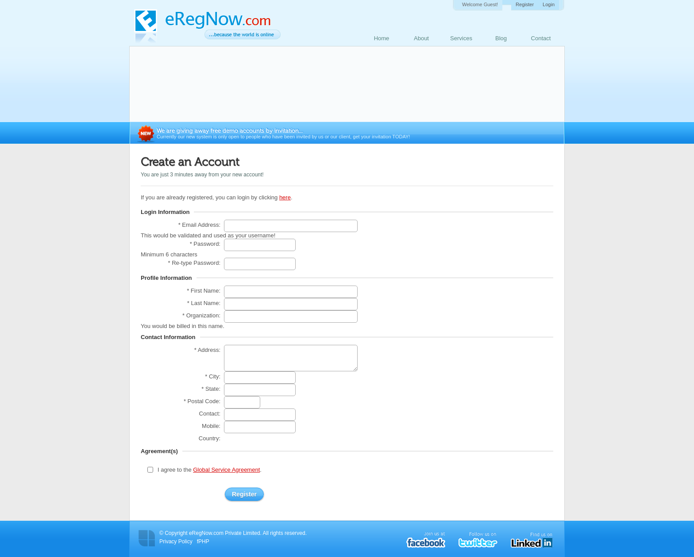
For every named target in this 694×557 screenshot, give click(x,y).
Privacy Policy (176, 541)
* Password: (205, 243)
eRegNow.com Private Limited (224, 533)
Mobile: (211, 426)
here (285, 197)
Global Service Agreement (226, 469)
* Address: (207, 350)
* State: (210, 388)
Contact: (209, 413)
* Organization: (201, 315)
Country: (209, 438)
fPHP (203, 541)
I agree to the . (210, 469)
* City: (212, 376)
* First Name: (203, 290)
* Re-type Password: (194, 262)
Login (549, 4)
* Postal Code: (202, 401)
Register (525, 4)
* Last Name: (203, 303)
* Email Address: (199, 224)
